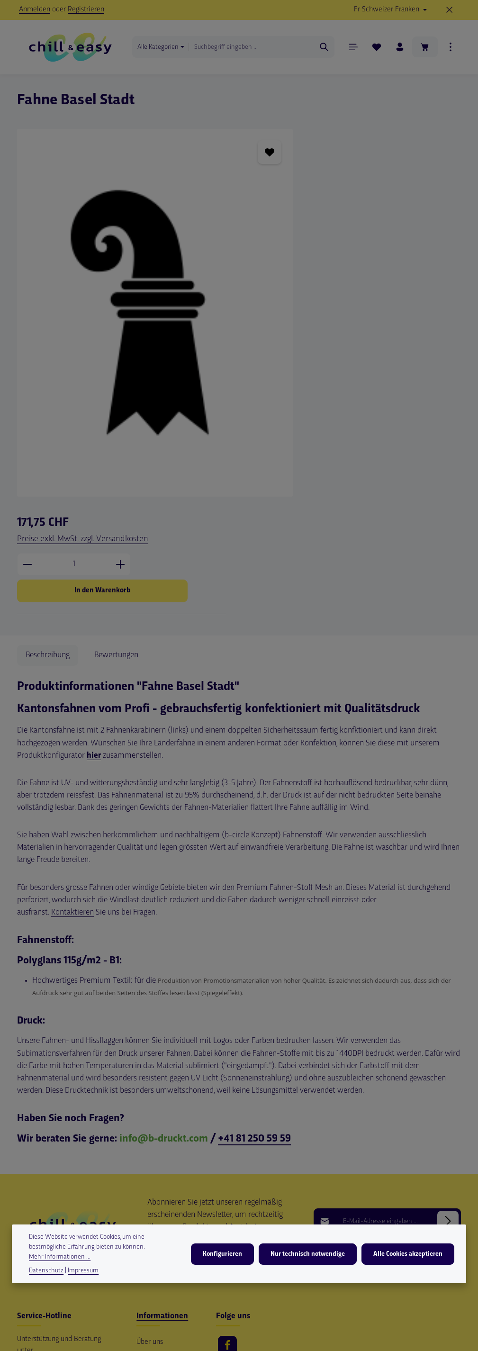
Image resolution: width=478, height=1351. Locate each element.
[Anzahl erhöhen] (390, 181)
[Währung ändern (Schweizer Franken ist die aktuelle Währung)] (390, 10)
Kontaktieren (72, 743)
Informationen (162, 1147)
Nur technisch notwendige (309, 1254)
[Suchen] (322, 48)
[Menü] (351, 48)
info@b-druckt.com (163, 969)
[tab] (47, 485)
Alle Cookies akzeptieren (408, 1254)
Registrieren (86, 9)
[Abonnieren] (448, 1051)
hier (94, 586)
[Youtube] (227, 1202)
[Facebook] (227, 1176)
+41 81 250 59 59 (254, 969)
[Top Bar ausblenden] (449, 10)
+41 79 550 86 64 (52, 1201)
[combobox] (252, 48)
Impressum (153, 1221)
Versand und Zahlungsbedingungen (169, 1196)
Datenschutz (46, 1271)
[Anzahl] (344, 181)
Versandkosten (268, 1343)
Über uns (149, 1173)
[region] (143, 298)
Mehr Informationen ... (59, 1257)
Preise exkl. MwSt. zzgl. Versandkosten (352, 156)
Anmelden (34, 9)
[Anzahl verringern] (297, 181)
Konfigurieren (224, 1254)
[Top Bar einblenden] (450, 48)
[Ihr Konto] (397, 48)
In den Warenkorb (372, 207)
